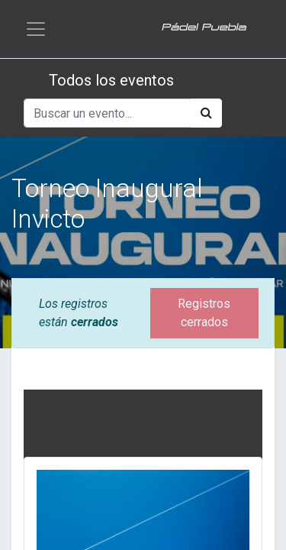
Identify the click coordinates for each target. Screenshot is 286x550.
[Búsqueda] (206, 113)
